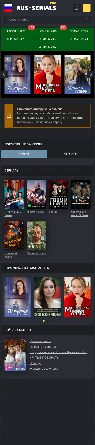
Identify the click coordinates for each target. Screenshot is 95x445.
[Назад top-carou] (4, 74)
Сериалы (70, 153)
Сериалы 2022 (47, 46)
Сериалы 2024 (47, 39)
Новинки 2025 (51, 30)
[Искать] (86, 19)
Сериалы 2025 (16, 39)
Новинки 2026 (19, 30)
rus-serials (36, 7)
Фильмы (24, 153)
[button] (44, 321)
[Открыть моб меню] (87, 8)
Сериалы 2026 (79, 31)
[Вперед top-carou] (90, 74)
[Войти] (77, 8)
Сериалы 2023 (79, 39)
